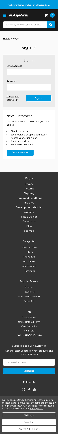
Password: (11, 81)
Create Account (20, 152)
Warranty (29, 212)
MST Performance (29, 296)
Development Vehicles (29, 207)
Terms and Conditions (29, 197)
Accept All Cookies (29, 429)
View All (29, 301)
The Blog (29, 202)
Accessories (29, 266)
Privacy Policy (36, 408)
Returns (29, 188)
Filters (29, 251)
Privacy (29, 183)
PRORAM (29, 291)
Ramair (29, 287)
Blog (29, 226)
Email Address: (14, 66)
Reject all (29, 422)
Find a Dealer (29, 216)
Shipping (29, 193)
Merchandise (29, 247)
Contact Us (29, 221)
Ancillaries (29, 261)
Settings (29, 415)
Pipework (29, 270)
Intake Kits (29, 256)
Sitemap (29, 230)
